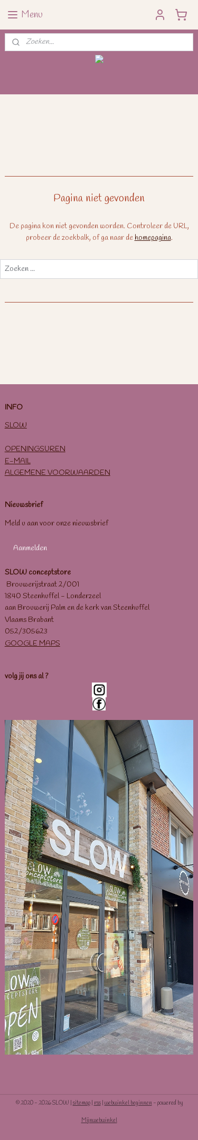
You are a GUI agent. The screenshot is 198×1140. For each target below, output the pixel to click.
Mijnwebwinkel (99, 1120)
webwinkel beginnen (128, 1103)
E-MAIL (18, 461)
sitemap (81, 1103)
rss (97, 1103)
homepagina (153, 238)
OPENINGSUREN (35, 449)
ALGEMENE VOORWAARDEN (57, 473)
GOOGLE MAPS (32, 644)
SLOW (16, 426)
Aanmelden (30, 548)
